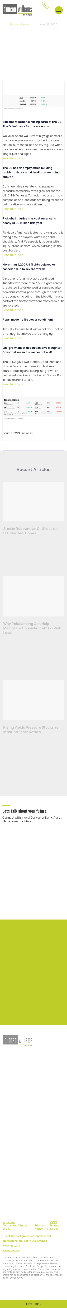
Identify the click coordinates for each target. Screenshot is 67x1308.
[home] (17, 10)
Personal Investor (22, 24)
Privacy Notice (39, 1227)
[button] (59, 10)
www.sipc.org (11, 1250)
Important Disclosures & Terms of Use (15, 1225)
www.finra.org (11, 1245)
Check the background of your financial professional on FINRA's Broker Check (27, 1238)
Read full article (13, 158)
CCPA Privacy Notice (54, 1225)
